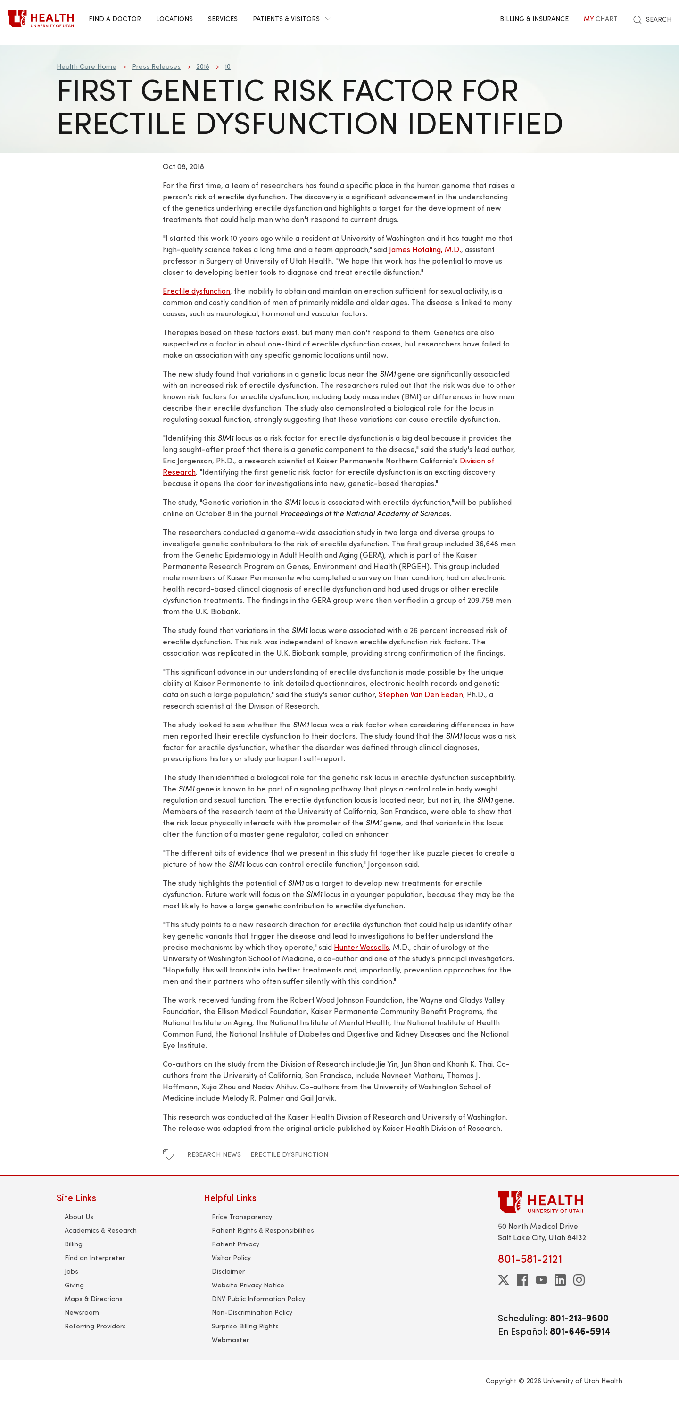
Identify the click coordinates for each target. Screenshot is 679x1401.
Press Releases (156, 66)
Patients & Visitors (292, 18)
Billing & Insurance (534, 18)
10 (228, 66)
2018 (202, 66)
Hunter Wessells (361, 947)
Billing (74, 1243)
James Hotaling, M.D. (425, 249)
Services (223, 18)
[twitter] (503, 1280)
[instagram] (579, 1280)
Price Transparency (242, 1216)
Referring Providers (95, 1325)
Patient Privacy (235, 1243)
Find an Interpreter (95, 1257)
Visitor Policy (231, 1257)
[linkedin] (560, 1280)
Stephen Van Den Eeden (421, 694)
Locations (174, 18)
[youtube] (541, 1280)
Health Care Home (86, 66)
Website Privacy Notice (248, 1284)
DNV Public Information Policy (258, 1298)
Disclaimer (228, 1271)
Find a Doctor (115, 18)
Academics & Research (101, 1230)
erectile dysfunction (289, 1154)
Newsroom (82, 1312)
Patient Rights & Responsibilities (263, 1230)
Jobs (71, 1271)
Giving (74, 1284)
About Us (79, 1216)
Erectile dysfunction (196, 291)
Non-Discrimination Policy (252, 1312)
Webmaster (230, 1339)
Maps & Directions (94, 1298)
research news (214, 1154)
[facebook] (522, 1280)
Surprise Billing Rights (245, 1325)
